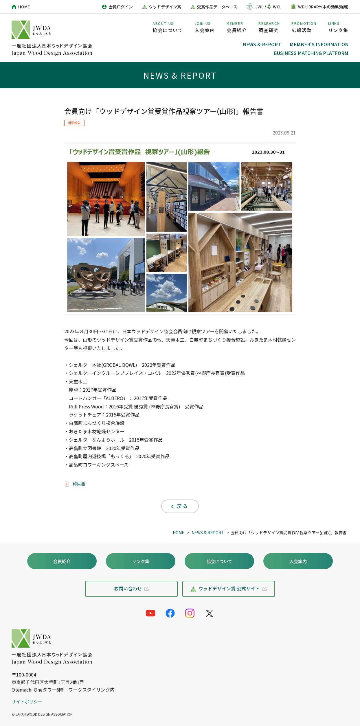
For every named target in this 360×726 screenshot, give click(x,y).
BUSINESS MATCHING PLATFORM (310, 52)
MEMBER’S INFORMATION (319, 44)
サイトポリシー (28, 701)
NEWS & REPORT (262, 44)
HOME (178, 532)
